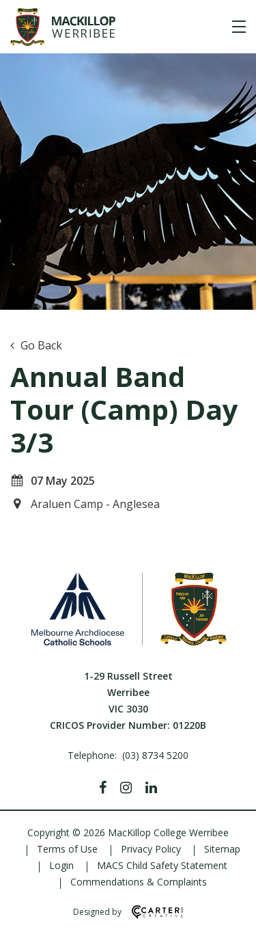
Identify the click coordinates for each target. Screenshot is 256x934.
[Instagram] (126, 787)
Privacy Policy (151, 848)
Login (61, 865)
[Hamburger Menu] (239, 26)
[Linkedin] (151, 787)
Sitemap (222, 848)
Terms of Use (67, 848)
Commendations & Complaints (138, 881)
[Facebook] (102, 787)
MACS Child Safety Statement (162, 865)
